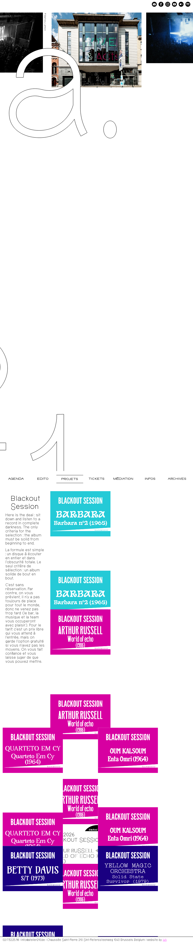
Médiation (123, 479)
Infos (150, 479)
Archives (177, 479)
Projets (69, 479)
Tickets (96, 479)
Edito (43, 479)
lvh (165, 939)
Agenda (16, 479)
